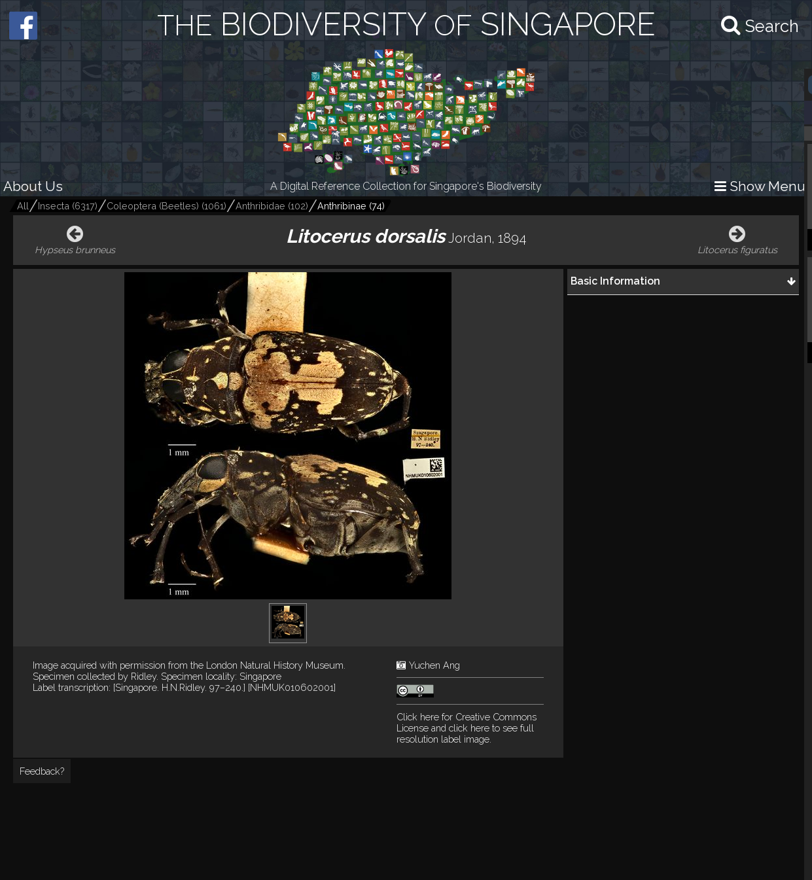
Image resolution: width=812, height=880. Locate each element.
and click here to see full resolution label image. (467, 728)
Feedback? (42, 771)
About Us (33, 186)
